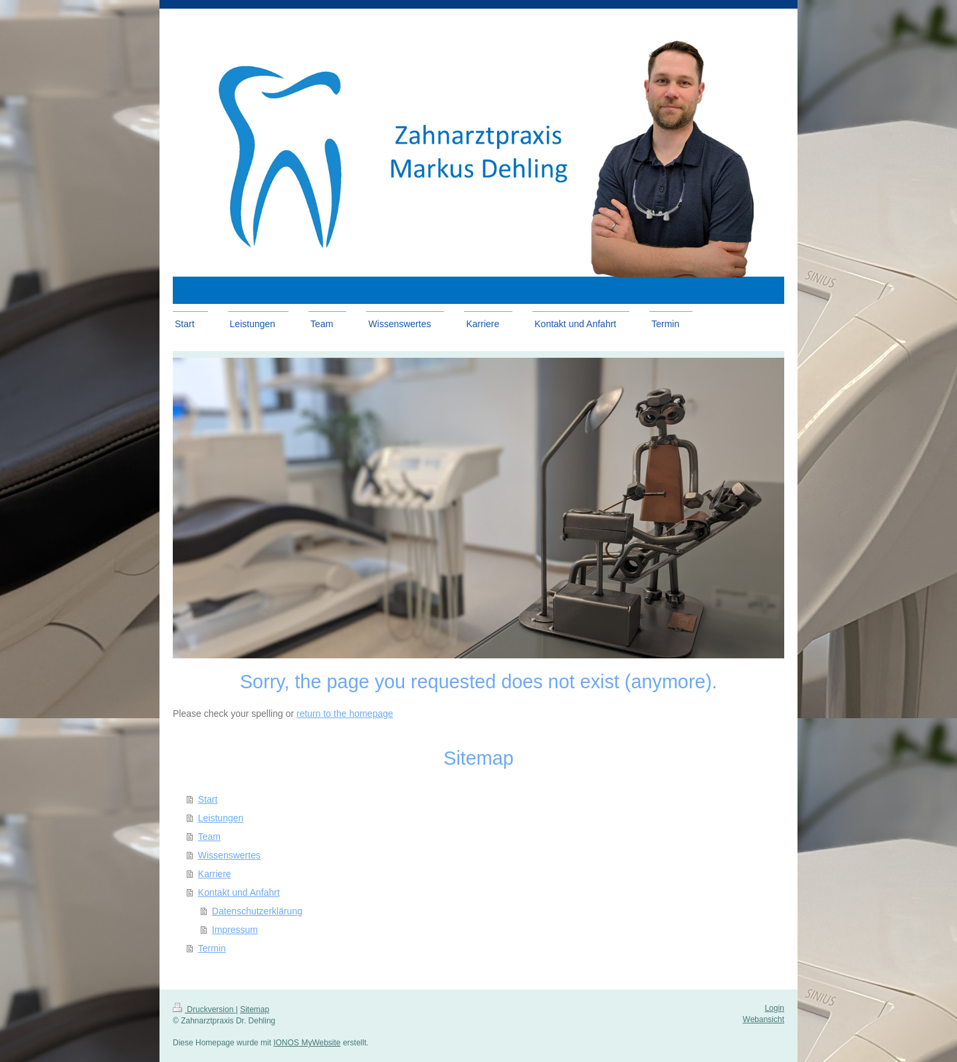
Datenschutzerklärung (257, 911)
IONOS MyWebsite (306, 1042)
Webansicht (763, 1019)
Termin (212, 948)
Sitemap (254, 1009)
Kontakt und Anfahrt (239, 892)
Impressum (235, 929)
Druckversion (204, 1009)
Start (208, 799)
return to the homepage (344, 713)
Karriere (214, 873)
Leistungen (221, 818)
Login (774, 1008)
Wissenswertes (229, 855)
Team (209, 836)
